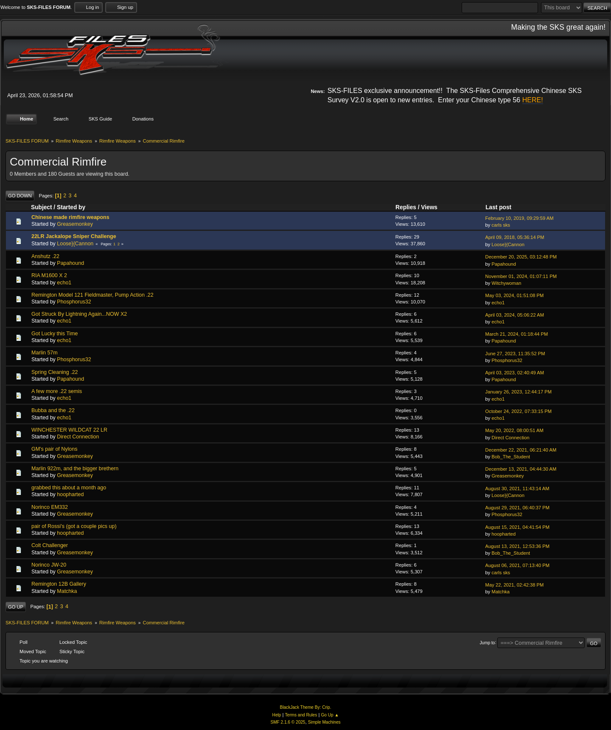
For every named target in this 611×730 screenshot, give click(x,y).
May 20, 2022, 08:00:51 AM (514, 430)
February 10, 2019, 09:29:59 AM (519, 217)
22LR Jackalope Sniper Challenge (73, 236)
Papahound (70, 263)
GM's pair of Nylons (54, 449)
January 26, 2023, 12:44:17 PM (518, 391)
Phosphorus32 (74, 302)
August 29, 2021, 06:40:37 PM (517, 507)
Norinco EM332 (49, 507)
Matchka (67, 591)
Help (276, 715)
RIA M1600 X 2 (49, 275)
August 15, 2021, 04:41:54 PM (517, 526)
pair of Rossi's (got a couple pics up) (74, 526)
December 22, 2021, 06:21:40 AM (521, 449)
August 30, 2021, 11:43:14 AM (517, 488)
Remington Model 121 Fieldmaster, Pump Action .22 (92, 295)
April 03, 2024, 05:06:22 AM (514, 314)
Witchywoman (506, 283)
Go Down (20, 195)
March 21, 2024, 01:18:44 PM (516, 334)
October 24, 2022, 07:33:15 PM (518, 411)
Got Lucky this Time (54, 333)
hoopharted (70, 494)
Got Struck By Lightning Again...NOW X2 (79, 314)
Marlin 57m (44, 353)
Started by (71, 207)
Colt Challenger (49, 545)
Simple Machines (324, 722)
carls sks (501, 224)
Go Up (15, 606)
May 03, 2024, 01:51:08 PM (514, 295)
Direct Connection (78, 437)
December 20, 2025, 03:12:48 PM (521, 256)
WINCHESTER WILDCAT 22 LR (69, 430)
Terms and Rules (301, 715)
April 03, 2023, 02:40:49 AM (514, 372)
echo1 (64, 282)
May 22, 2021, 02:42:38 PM (514, 584)
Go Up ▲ (330, 715)
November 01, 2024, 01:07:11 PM (521, 276)
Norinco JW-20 (48, 565)
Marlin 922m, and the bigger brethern (74, 469)
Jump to (487, 642)
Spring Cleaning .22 (54, 372)
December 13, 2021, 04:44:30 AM (521, 469)
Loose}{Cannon (75, 243)
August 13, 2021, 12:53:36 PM (517, 546)
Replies (405, 207)
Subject (41, 207)
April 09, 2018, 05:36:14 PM (514, 237)
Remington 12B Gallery (58, 584)
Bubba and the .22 (53, 410)
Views (429, 207)
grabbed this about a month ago (68, 488)
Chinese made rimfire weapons (70, 217)
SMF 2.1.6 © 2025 (287, 722)
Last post (502, 207)
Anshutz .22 (45, 256)
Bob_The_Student (511, 456)
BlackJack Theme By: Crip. (305, 707)
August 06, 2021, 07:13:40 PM (517, 565)
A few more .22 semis (56, 391)
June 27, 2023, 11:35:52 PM (515, 353)
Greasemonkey (75, 224)
